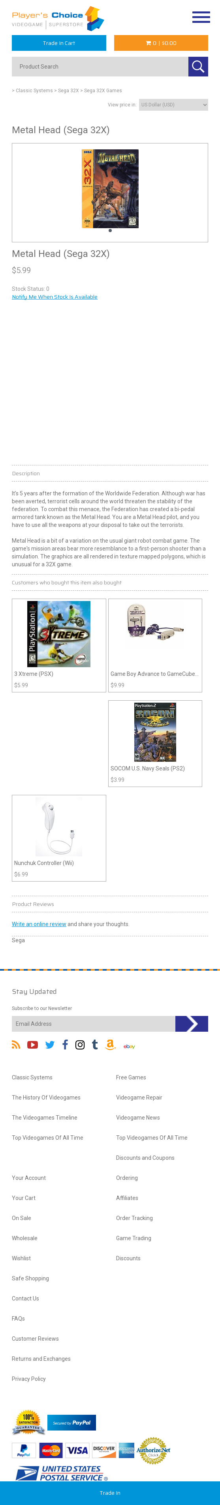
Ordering (127, 1178)
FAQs (18, 1318)
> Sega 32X (66, 90)
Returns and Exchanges (41, 1359)
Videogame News (138, 1117)
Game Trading (133, 1238)
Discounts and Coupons (145, 1158)
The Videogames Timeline (44, 1117)
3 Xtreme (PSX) (33, 674)
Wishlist (21, 1258)
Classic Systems (32, 1077)
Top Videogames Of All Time (47, 1138)
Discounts (128, 1258)
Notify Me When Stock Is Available (55, 296)
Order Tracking (134, 1218)
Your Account (29, 1178)
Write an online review (39, 924)
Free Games (131, 1077)
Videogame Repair (139, 1097)
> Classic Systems (32, 90)
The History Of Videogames (46, 1097)
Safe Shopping (30, 1278)
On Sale (21, 1218)
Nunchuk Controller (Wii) (44, 863)
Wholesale (25, 1238)
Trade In (110, 1492)
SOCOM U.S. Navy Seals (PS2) (148, 768)
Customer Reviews (35, 1339)
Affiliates (127, 1198)
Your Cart (24, 1198)
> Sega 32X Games (101, 90)
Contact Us (25, 1298)
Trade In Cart (59, 43)
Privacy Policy (29, 1379)
